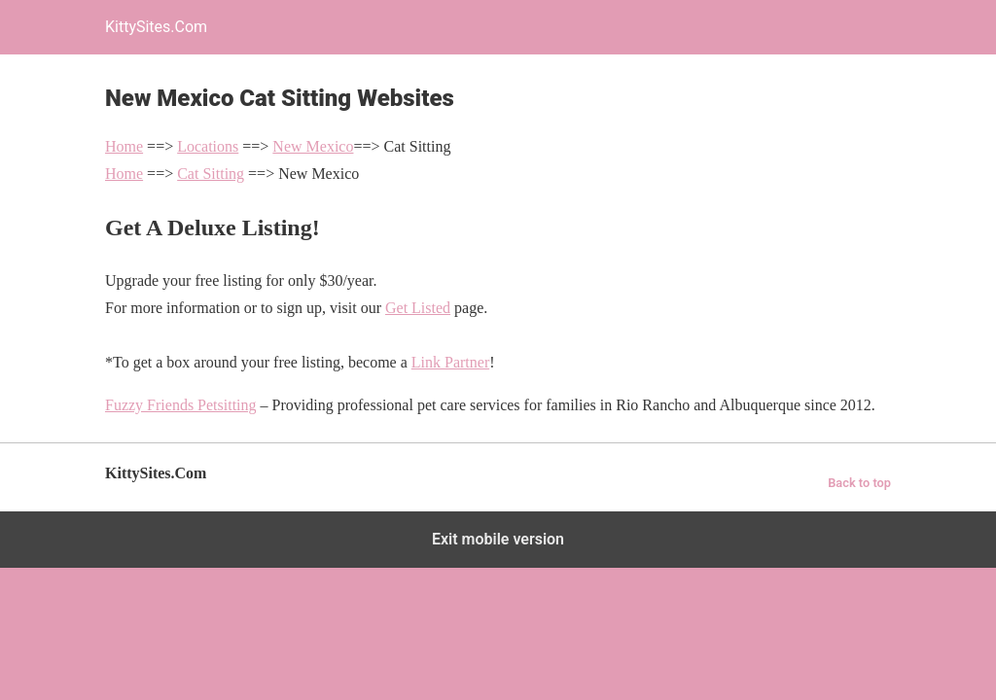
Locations (207, 146)
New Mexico (312, 146)
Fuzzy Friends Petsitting (181, 405)
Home (124, 146)
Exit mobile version (498, 539)
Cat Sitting (210, 173)
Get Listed (417, 307)
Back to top (859, 482)
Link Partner (450, 362)
